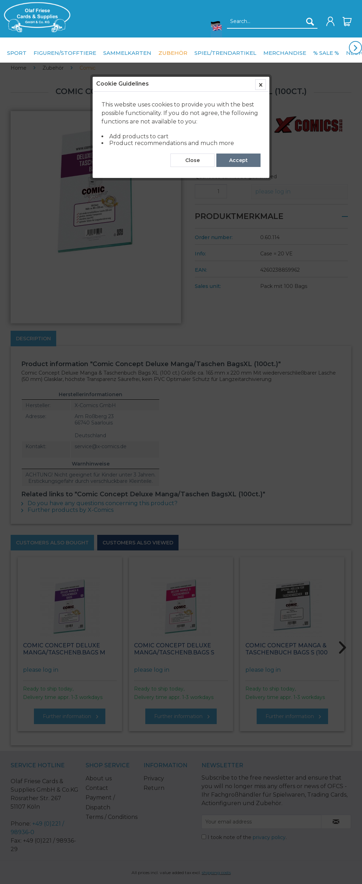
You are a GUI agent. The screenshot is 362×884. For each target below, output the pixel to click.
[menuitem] (35, 17)
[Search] (310, 22)
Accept (238, 160)
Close (192, 160)
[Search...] (272, 22)
